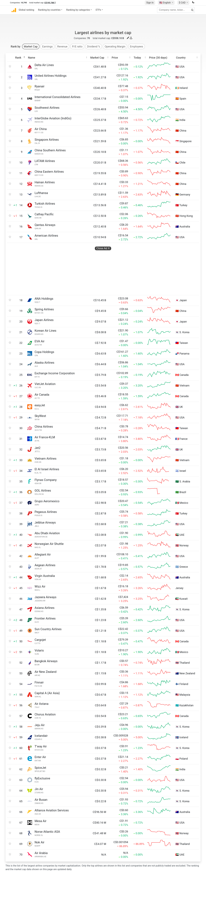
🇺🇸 (165, 2)
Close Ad (103, 233)
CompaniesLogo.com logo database (59, 900)
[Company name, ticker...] (176, 10)
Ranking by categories (78, 9)
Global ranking (26, 9)
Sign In (149, 2)
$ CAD (182, 2)
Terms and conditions (118, 888)
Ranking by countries (49, 9)
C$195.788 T (50, 3)
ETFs (98, 9)
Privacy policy (114, 882)
